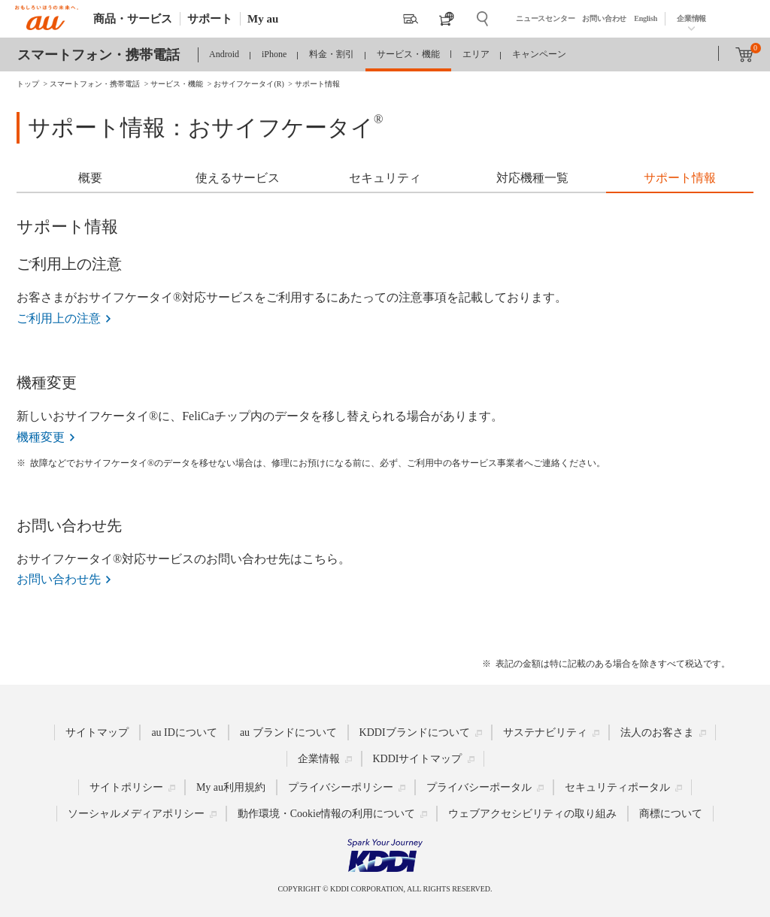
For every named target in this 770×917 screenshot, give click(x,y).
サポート (209, 19)
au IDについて (184, 732)
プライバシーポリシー (340, 787)
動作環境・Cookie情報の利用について (326, 813)
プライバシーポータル (479, 787)
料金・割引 (331, 54)
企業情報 (691, 18)
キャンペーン (539, 54)
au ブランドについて (288, 732)
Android (224, 54)
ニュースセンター (545, 18)
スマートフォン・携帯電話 (98, 54)
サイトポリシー (126, 787)
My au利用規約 (230, 787)
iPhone (274, 54)
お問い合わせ (604, 18)
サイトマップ (97, 732)
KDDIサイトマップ (417, 758)
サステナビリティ (545, 732)
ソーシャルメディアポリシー (136, 813)
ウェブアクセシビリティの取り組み (532, 813)
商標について (670, 813)
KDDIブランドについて (414, 732)
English (645, 18)
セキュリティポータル (617, 787)
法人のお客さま (657, 732)
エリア (476, 54)
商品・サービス (132, 19)
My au (262, 19)
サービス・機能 (408, 54)
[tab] (90, 179)
